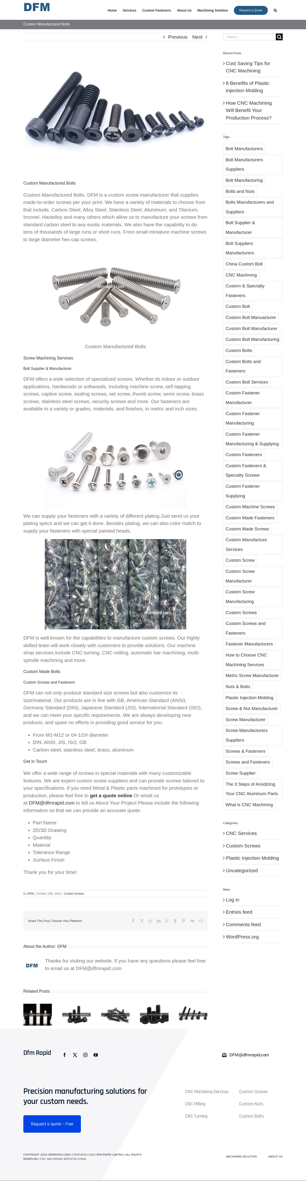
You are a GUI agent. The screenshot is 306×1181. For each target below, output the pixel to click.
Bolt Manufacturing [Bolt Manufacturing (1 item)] (244, 180)
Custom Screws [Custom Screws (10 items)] (241, 612)
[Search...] (249, 36)
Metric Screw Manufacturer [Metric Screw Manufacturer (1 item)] (252, 675)
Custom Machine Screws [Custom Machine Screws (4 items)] (250, 506)
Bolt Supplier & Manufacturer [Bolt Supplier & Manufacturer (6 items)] (240, 227)
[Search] (279, 36)
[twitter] (75, 1055)
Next (197, 37)
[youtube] (96, 1055)
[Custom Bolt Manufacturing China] (76, 1006)
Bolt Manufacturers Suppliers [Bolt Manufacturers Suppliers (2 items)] (244, 164)
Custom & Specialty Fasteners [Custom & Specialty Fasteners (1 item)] (245, 290)
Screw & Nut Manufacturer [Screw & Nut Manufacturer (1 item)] (252, 708)
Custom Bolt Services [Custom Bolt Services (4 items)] (247, 382)
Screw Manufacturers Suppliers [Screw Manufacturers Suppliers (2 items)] (247, 735)
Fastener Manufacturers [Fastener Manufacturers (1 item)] (249, 643)
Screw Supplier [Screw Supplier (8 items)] (241, 773)
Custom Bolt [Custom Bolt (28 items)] (238, 306)
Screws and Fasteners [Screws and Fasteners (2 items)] (248, 762)
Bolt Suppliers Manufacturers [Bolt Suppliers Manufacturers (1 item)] (240, 248)
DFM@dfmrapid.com (51, 802)
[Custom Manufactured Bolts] (115, 114)
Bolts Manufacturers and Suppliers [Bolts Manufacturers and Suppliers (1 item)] (250, 207)
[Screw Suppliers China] (115, 1006)
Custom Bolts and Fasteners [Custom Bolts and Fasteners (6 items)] (243, 366)
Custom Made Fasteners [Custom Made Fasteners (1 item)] (250, 517)
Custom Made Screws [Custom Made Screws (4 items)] (247, 528)
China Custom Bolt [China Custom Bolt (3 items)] (244, 263)
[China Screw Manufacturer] (193, 1006)
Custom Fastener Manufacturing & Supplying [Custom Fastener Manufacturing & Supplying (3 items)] (252, 439)
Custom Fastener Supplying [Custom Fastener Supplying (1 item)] (243, 491)
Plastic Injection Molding (252, 858)
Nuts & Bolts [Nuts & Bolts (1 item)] (238, 686)
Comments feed (243, 924)
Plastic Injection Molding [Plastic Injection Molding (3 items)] (249, 697)
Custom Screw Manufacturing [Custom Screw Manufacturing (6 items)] (240, 596)
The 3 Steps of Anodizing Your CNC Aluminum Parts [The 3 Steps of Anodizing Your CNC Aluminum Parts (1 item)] (252, 789)
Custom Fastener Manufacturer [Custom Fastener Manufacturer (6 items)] (243, 397)
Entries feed (239, 912)
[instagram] (85, 1055)
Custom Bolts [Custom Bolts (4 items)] (239, 350)
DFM (30, 893)
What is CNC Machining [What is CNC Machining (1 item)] (249, 804)
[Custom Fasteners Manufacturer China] (154, 1006)
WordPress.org (242, 936)
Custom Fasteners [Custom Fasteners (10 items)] (244, 454)
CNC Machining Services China (63, 1158)
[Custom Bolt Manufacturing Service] (37, 1006)
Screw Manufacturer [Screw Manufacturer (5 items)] (245, 719)
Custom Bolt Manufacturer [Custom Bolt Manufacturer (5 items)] (251, 328)
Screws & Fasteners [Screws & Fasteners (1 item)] (245, 751)
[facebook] (65, 1055)
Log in (232, 899)
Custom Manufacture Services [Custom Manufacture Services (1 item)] (246, 544)
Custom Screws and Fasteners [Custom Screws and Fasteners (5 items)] (245, 628)
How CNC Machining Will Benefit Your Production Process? (249, 110)
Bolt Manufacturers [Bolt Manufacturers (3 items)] (244, 148)
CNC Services (241, 833)
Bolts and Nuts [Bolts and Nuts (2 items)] (240, 191)
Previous (177, 37)
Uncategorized (242, 870)
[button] (275, 10)
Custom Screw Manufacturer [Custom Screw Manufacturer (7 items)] (240, 576)
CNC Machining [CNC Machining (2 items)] (241, 275)
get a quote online (111, 795)
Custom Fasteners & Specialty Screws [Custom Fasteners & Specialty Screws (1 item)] (246, 470)
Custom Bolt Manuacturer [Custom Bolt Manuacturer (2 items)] (251, 317)
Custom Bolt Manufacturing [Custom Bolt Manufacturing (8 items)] (252, 339)
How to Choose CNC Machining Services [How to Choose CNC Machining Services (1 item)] (246, 659)
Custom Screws (74, 893)
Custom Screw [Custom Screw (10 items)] (240, 560)
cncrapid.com (83, 1154)
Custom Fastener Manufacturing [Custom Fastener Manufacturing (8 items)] (243, 418)
